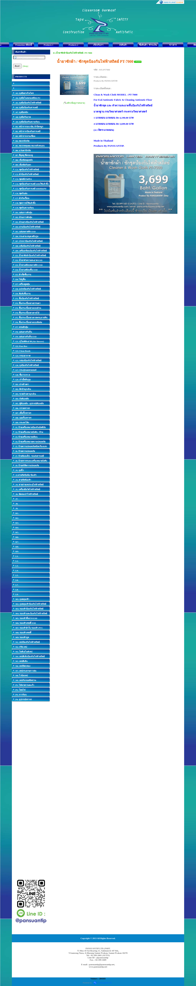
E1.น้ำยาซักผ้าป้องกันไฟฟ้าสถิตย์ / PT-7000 (72, 53)
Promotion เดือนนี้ (23, 45)
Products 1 (48, 45)
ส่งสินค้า (123, 45)
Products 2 (73, 45)
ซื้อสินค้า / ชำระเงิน (148, 45)
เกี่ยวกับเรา (98, 45)
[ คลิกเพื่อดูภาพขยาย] (74, 103)
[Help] (25, 66)
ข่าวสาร (173, 45)
